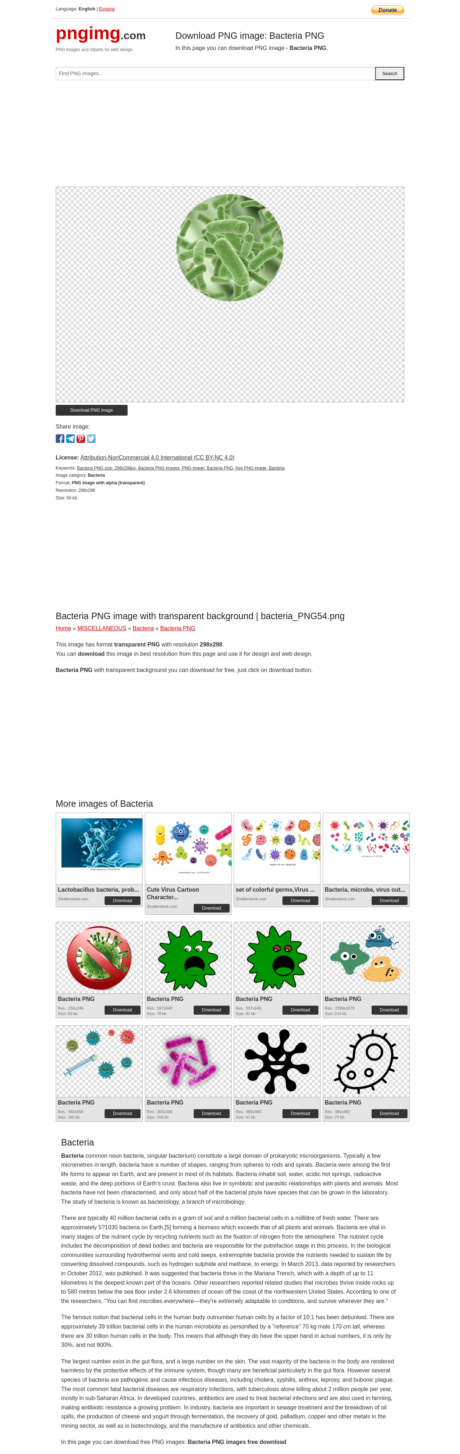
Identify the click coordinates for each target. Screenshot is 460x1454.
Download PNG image (91, 410)
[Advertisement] (230, 136)
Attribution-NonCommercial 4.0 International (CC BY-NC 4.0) (157, 457)
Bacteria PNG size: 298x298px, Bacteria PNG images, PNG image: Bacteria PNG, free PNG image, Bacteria (181, 468)
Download (122, 900)
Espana (107, 9)
